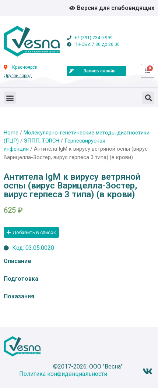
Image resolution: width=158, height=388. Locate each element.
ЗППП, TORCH (41, 140)
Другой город (18, 75)
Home (11, 132)
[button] (10, 97)
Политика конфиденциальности (63, 373)
